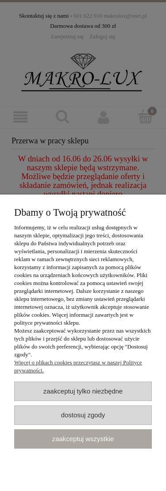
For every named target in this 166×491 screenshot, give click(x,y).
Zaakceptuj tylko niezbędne (83, 391)
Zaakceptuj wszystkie (83, 438)
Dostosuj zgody (83, 415)
